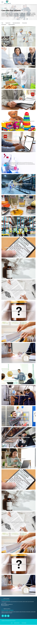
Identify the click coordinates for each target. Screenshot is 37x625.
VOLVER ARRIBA (24, 623)
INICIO (12, 623)
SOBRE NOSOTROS (16, 623)
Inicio (5, 8)
